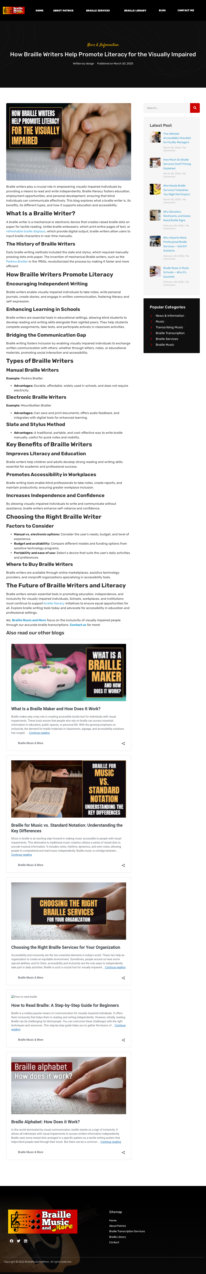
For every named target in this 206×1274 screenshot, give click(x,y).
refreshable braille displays (25, 231)
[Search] (195, 108)
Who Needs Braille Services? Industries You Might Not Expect (176, 190)
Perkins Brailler (17, 261)
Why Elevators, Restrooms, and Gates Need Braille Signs (176, 216)
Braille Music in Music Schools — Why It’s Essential (176, 272)
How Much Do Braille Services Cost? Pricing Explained (177, 164)
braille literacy (54, 603)
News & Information (103, 45)
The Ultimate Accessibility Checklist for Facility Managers (177, 138)
